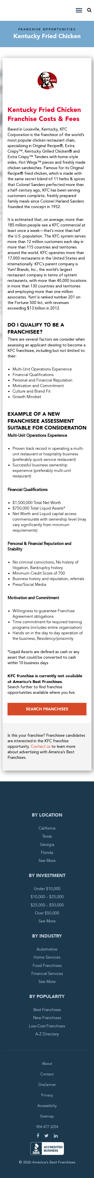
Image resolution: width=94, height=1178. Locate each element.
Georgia (47, 844)
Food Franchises (47, 965)
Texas (47, 836)
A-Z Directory (47, 1034)
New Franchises (47, 1018)
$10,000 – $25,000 (47, 897)
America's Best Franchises (18, 10)
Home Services (47, 957)
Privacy (47, 1095)
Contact (47, 1074)
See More (47, 860)
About (47, 1063)
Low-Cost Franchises (47, 1026)
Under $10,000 (47, 889)
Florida (47, 852)
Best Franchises (47, 1010)
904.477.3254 (47, 1126)
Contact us (40, 747)
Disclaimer (47, 1084)
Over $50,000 (47, 913)
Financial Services (47, 973)
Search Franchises (47, 709)
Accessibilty (47, 1105)
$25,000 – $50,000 (47, 905)
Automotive (47, 949)
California (47, 828)
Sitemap (47, 1116)
